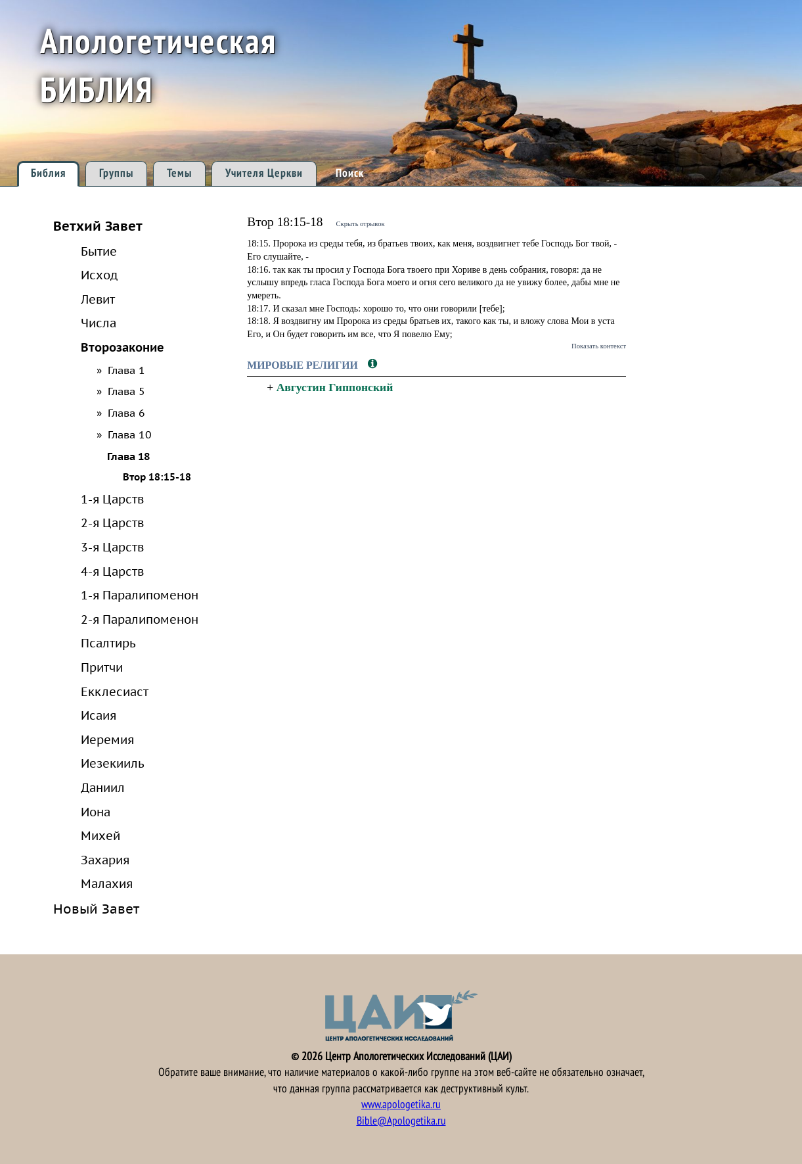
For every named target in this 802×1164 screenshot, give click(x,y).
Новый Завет (96, 908)
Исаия (98, 715)
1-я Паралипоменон (139, 595)
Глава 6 (126, 413)
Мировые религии (304, 365)
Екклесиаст (114, 691)
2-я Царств (112, 522)
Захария (105, 860)
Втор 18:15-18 (157, 477)
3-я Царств (112, 547)
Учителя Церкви (264, 173)
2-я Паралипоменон (139, 619)
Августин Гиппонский (335, 387)
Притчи (102, 667)
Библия (48, 173)
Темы (179, 173)
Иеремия (107, 739)
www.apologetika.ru (401, 1104)
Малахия (107, 883)
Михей (100, 835)
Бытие (99, 251)
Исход (99, 275)
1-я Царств (112, 499)
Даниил (103, 787)
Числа (98, 323)
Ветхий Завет (98, 226)
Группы (116, 173)
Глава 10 (130, 434)
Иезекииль (113, 763)
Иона (95, 812)
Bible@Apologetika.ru (401, 1121)
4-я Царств (112, 571)
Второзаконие (122, 347)
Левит (98, 299)
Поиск (350, 173)
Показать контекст (598, 346)
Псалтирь (108, 643)
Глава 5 (126, 391)
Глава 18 (128, 456)
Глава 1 (126, 370)
